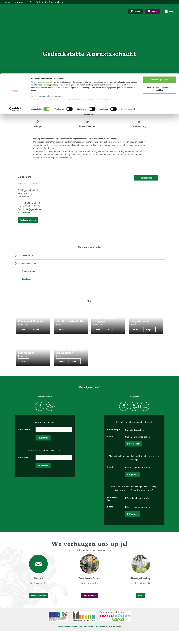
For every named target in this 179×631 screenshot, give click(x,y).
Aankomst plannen (28, 220)
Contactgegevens (38, 595)
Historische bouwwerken (76, 361)
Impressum (88, 626)
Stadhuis (61, 361)
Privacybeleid (99, 626)
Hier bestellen (89, 595)
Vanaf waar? (24, 429)
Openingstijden (29, 271)
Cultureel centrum (63, 329)
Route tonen (43, 437)
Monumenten (100, 329)
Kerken (23, 361)
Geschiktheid (27, 255)
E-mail (110, 436)
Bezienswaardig (25, 329)
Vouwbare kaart (112, 498)
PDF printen (132, 474)
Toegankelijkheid (114, 626)
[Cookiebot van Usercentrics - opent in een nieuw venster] (15, 35)
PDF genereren (133, 443)
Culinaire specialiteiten (38, 329)
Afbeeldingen (113, 429)
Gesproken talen (29, 263)
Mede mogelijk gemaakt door (70, 626)
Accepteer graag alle (159, 6)
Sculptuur (150, 329)
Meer (140, 595)
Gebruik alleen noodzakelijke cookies (159, 15)
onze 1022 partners (44, 9)
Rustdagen (26, 279)
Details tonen (126, 36)
